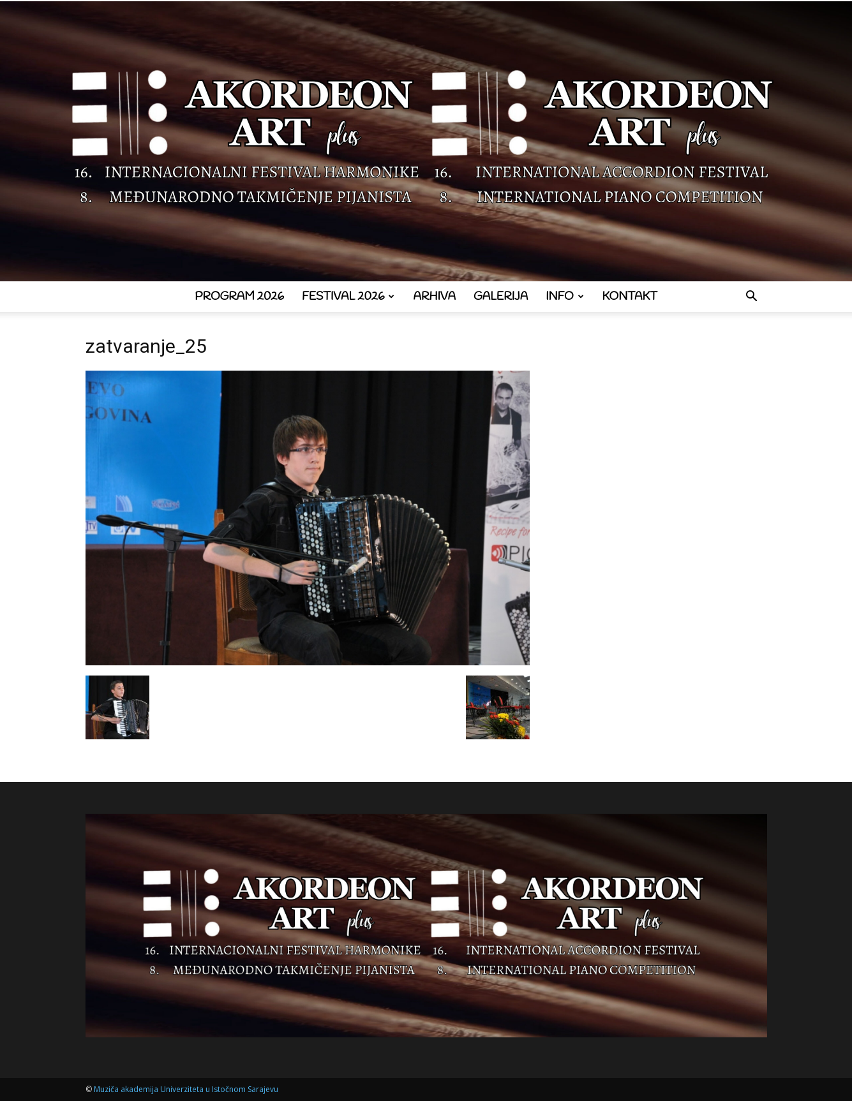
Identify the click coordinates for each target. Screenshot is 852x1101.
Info (564, 296)
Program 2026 (239, 296)
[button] (751, 298)
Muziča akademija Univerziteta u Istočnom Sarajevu (186, 1089)
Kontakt (629, 296)
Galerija (501, 296)
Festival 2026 (348, 296)
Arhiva (434, 296)
